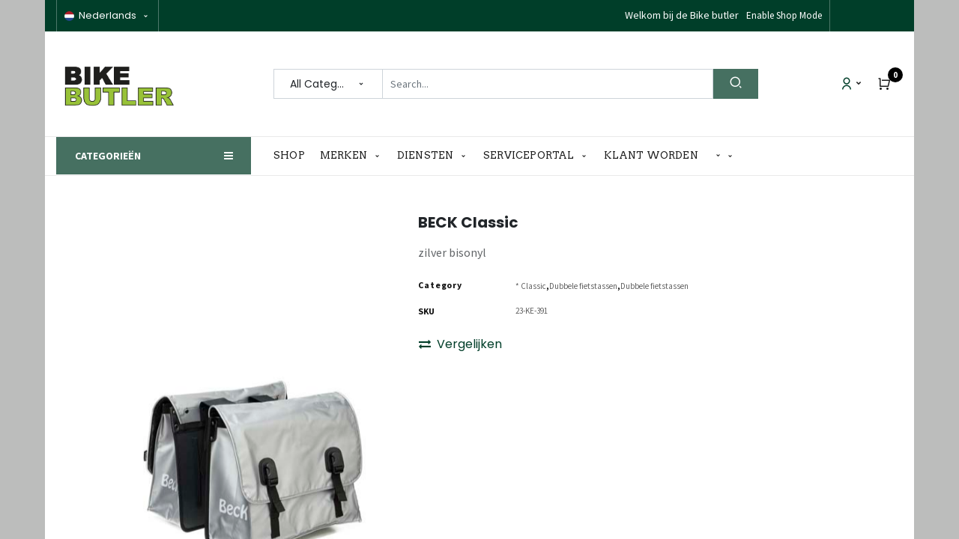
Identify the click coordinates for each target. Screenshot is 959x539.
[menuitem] (292, 155)
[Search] (735, 84)
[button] (724, 156)
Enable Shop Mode (784, 15)
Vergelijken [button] (460, 344)
